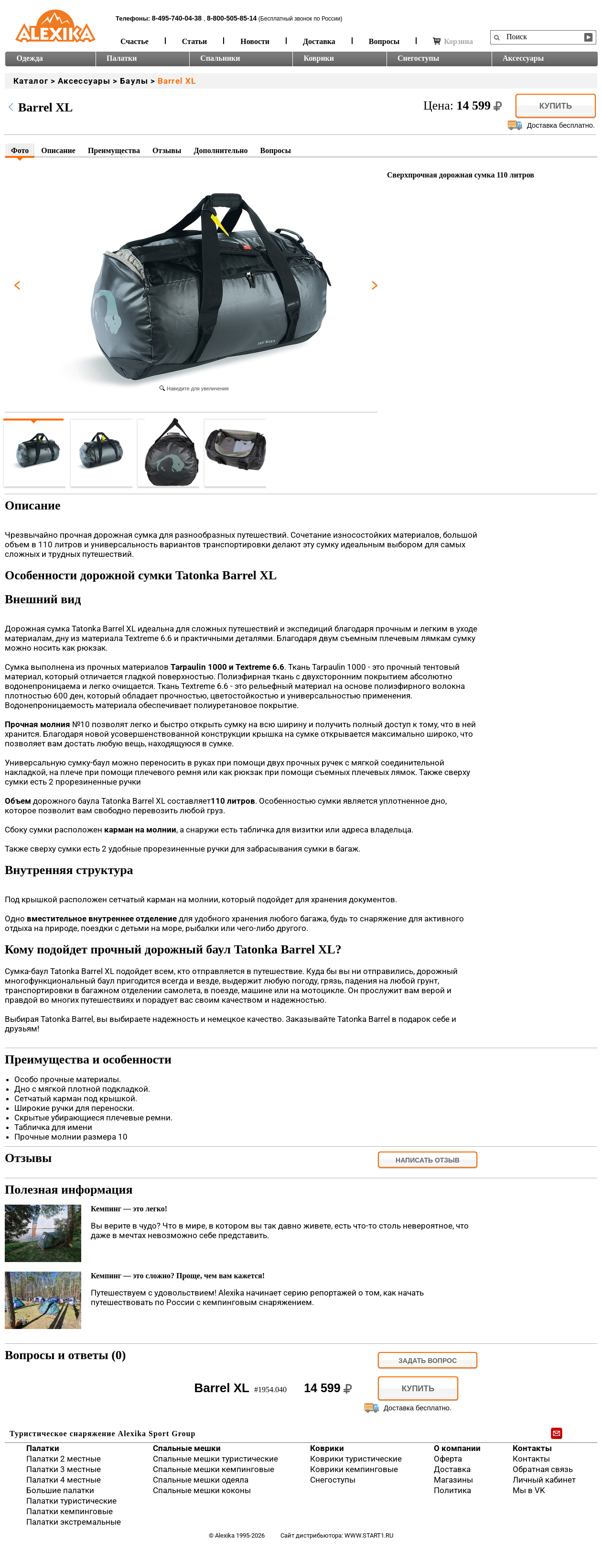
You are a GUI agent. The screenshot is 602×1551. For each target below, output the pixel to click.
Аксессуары (523, 58)
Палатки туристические (71, 1501)
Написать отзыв (428, 1160)
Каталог (30, 81)
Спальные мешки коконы (202, 1490)
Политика (452, 1490)
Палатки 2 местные (63, 1458)
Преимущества (114, 150)
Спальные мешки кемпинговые (213, 1469)
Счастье (134, 41)
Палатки (122, 58)
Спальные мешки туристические (215, 1458)
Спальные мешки (187, 1448)
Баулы (134, 81)
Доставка (319, 41)
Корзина (453, 41)
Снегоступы (418, 58)
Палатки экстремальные (73, 1522)
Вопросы (384, 41)
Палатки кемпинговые (69, 1511)
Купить (555, 106)
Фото (20, 150)
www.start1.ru (368, 1535)
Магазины (453, 1480)
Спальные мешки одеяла (200, 1480)
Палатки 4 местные (63, 1480)
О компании (457, 1448)
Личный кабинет (544, 1480)
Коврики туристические (356, 1458)
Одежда (30, 58)
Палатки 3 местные (63, 1469)
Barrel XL (177, 81)
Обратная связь (543, 1469)
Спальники (220, 58)
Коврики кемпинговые (354, 1469)
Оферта (448, 1458)
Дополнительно (220, 150)
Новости (254, 41)
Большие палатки (60, 1490)
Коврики (318, 58)
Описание (58, 150)
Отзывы (167, 150)
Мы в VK (529, 1490)
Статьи (194, 41)
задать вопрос (427, 1360)
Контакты (532, 1448)
